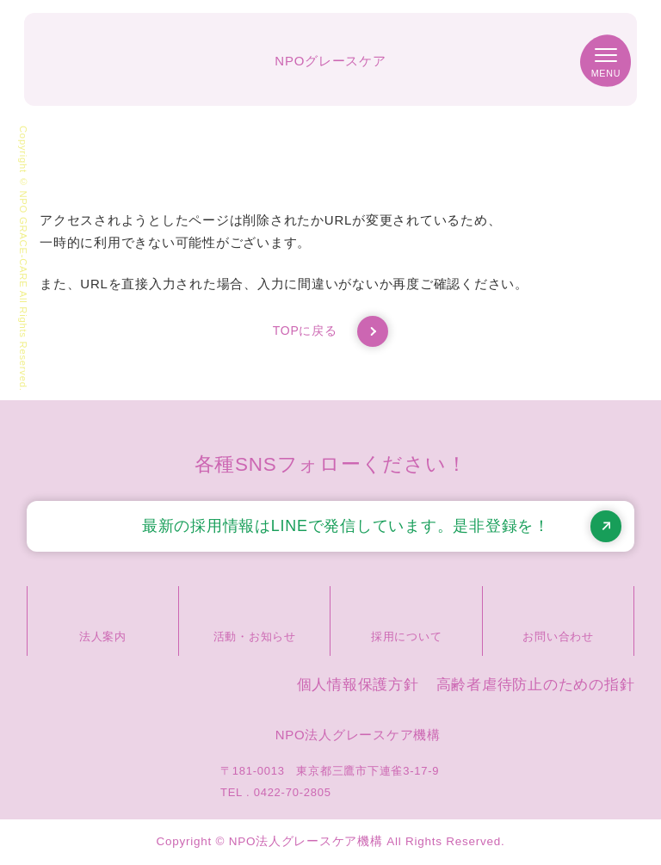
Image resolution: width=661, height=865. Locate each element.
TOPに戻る (331, 331)
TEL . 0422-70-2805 (275, 792)
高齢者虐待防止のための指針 (535, 685)
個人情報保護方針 (358, 685)
